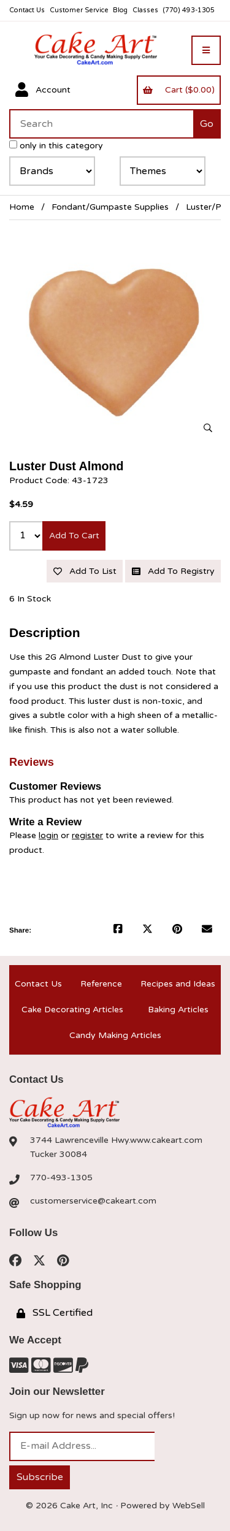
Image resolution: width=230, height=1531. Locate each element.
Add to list (85, 571)
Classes (145, 10)
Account (43, 90)
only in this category (56, 145)
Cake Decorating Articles (72, 1009)
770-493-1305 (61, 1177)
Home (21, 207)
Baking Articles (178, 1009)
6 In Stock (30, 599)
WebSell (188, 1505)
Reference (101, 984)
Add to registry (173, 571)
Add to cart (74, 535)
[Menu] (206, 50)
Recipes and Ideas (177, 984)
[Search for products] (101, 124)
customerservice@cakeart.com (93, 1201)
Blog (120, 10)
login (48, 835)
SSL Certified (55, 1313)
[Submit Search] (207, 124)
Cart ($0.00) (178, 90)
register (87, 835)
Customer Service (79, 10)
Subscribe (40, 1477)
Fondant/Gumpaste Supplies (110, 207)
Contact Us (27, 10)
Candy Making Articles (115, 1035)
